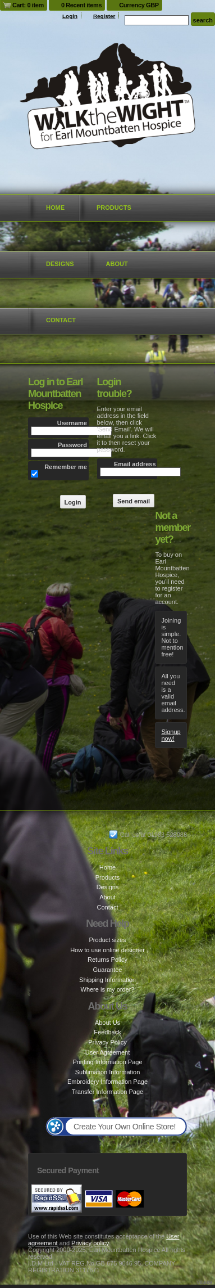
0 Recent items (81, 5)
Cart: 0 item (28, 5)
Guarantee (107, 969)
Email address (135, 464)
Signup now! (170, 735)
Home (55, 207)
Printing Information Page (107, 1062)
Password (72, 445)
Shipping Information (107, 979)
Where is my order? (108, 989)
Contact (61, 320)
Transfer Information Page (107, 1091)
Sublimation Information (107, 1072)
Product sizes (107, 939)
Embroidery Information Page (107, 1081)
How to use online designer (107, 950)
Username (72, 423)
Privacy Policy (107, 1042)
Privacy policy (90, 1243)
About (117, 263)
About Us (107, 1022)
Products (114, 207)
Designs (60, 263)
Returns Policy (107, 959)
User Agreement (107, 1052)
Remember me (65, 466)
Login (69, 16)
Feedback (107, 1032)
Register (104, 16)
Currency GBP (139, 5)
